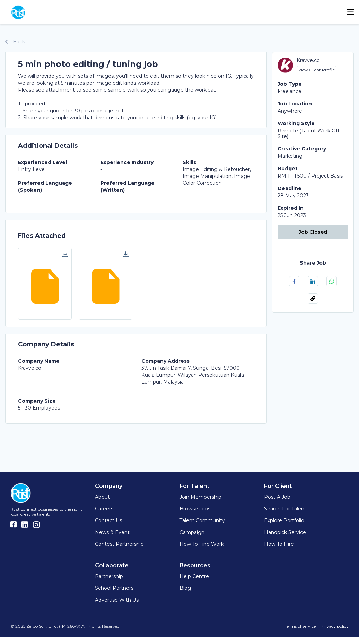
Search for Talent (285, 509)
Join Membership (200, 497)
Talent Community (202, 520)
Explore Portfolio (284, 520)
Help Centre (194, 576)
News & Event (112, 532)
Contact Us (108, 520)
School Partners (114, 588)
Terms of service (300, 626)
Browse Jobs (195, 509)
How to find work (202, 544)
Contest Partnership (119, 544)
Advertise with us (117, 600)
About (102, 497)
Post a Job (277, 497)
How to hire (279, 544)
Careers (104, 509)
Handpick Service (285, 532)
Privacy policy (335, 626)
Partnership (109, 576)
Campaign (192, 532)
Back (15, 41)
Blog (185, 588)
